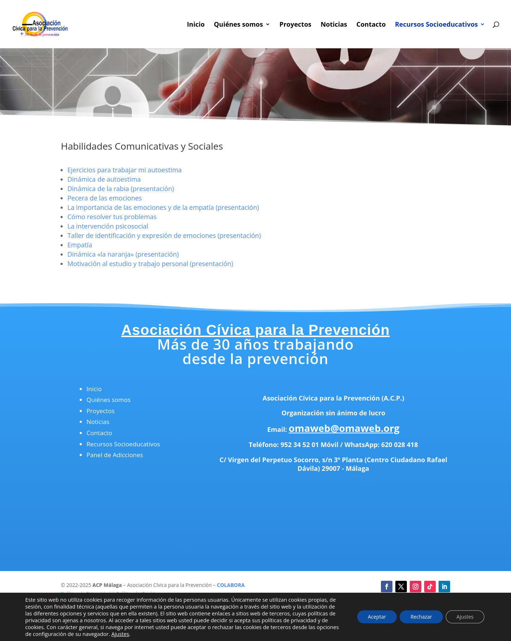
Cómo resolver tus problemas (112, 216)
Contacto (371, 25)
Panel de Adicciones (114, 455)
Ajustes (120, 634)
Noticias (334, 25)
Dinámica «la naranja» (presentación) (123, 254)
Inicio (196, 25)
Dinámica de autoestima (104, 179)
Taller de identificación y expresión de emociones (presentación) (164, 235)
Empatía (79, 244)
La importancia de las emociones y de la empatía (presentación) (163, 207)
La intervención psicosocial (107, 226)
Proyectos (295, 25)
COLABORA (231, 585)
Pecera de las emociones (104, 198)
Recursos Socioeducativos (436, 25)
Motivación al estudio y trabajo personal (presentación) (150, 263)
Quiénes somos (238, 25)
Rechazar (421, 616)
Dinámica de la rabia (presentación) (120, 188)
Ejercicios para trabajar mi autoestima (124, 169)
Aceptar (377, 616)
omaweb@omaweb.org (344, 428)
